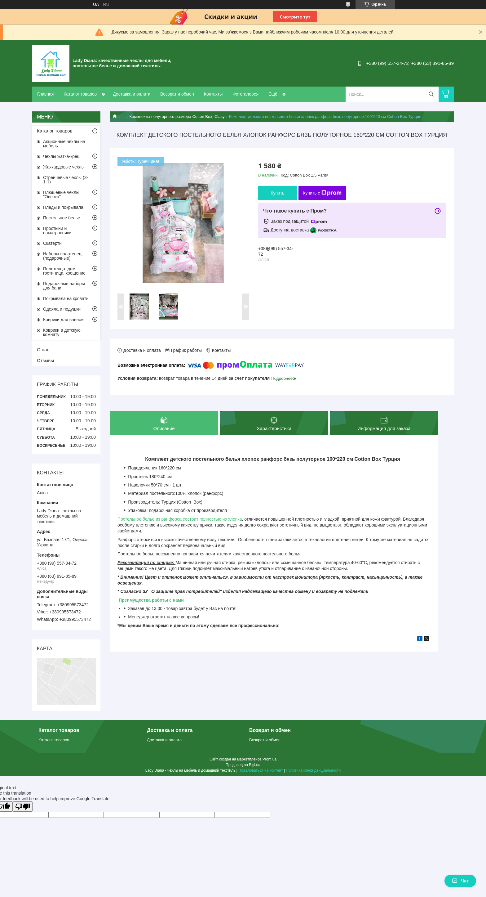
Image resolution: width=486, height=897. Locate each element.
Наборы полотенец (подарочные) (62, 256)
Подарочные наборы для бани (64, 285)
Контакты (213, 94)
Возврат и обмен (177, 94)
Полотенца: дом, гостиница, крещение (64, 271)
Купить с (322, 193)
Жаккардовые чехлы (64, 166)
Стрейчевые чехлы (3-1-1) (65, 179)
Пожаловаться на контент (260, 770)
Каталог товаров (80, 94)
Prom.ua (269, 759)
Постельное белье (61, 217)
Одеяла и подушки (62, 309)
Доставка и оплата (131, 94)
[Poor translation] (23, 806)
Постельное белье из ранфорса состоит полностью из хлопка (179, 519)
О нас (43, 349)
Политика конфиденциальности (313, 770)
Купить (277, 193)
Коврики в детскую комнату (62, 332)
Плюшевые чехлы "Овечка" (61, 194)
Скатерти (52, 243)
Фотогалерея (245, 94)
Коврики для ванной (63, 319)
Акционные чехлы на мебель (64, 143)
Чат (460, 881)
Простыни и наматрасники (57, 230)
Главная (45, 94)
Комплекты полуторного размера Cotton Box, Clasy (177, 116)
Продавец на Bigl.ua (243, 765)
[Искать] (431, 94)
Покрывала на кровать (65, 298)
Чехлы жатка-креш (62, 156)
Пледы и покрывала (63, 207)
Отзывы (45, 360)
